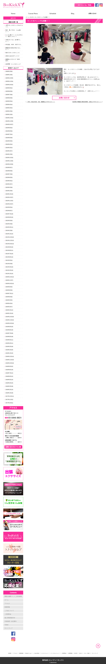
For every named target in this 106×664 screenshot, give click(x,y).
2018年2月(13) (9, 389)
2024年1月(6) (8, 154)
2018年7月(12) (9, 373)
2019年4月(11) (9, 343)
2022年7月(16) (9, 214)
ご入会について (9, 610)
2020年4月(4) (8, 303)
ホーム (27, 17)
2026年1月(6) (8, 74)
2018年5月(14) (9, 379)
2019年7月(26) (9, 333)
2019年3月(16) (9, 346)
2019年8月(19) (9, 330)
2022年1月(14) (9, 233)
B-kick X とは (28, 653)
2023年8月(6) (8, 170)
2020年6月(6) (8, 296)
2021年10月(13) (9, 243)
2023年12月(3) (9, 157)
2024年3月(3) (8, 147)
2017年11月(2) (9, 399)
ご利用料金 (8, 614)
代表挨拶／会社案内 (10, 621)
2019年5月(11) (9, 339)
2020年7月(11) (9, 293)
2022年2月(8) (8, 230)
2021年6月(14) (9, 257)
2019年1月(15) (9, 353)
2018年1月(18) (9, 393)
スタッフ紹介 (87, 653)
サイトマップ (9, 628)
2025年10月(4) (9, 84)
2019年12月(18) (9, 316)
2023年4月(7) (8, 184)
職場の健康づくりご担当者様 (13, 596)
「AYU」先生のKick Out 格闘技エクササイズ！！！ (41, 101)
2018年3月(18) (9, 386)
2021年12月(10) (9, 237)
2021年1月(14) (9, 273)
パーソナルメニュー (54, 653)
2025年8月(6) (8, 91)
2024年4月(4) (8, 144)
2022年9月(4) (8, 207)
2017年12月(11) (9, 396)
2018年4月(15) (9, 383)
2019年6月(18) (9, 336)
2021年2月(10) (9, 270)
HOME (9, 653)
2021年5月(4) (8, 260)
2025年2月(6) (8, 111)
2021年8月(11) (9, 250)
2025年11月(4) (9, 81)
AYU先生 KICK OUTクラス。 (13, 44)
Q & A (80, 653)
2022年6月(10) (9, 217)
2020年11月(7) (9, 280)
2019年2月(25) (9, 349)
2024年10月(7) (9, 124)
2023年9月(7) (8, 167)
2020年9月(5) (8, 286)
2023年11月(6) (9, 161)
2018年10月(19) (9, 363)
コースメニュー (44, 653)
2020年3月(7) (8, 306)
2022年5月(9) (8, 220)
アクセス (7, 603)
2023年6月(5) (8, 177)
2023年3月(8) (8, 187)
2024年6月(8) (8, 137)
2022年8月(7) (8, 210)
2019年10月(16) (9, 323)
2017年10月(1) (9, 402)
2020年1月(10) (9, 313)
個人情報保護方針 (10, 617)
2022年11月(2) (9, 200)
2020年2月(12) (9, 310)
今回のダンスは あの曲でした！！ (13, 40)
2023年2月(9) (8, 190)
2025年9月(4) (8, 88)
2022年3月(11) (9, 227)
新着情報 (7, 607)
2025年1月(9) (8, 114)
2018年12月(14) (9, 356)
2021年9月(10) (9, 247)
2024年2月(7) (8, 151)
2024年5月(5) (8, 141)
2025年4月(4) (8, 104)
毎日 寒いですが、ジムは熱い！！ (13, 30)
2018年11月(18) (9, 359)
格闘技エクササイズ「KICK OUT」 (13, 60)
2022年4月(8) (8, 223)
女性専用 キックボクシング (13, 64)
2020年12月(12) (9, 277)
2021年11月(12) (9, 240)
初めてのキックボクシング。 (13, 52)
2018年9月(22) (9, 366)
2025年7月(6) (8, 94)
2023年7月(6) (8, 174)
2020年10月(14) (9, 283)
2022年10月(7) (9, 204)
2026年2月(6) (8, 71)
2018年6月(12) (9, 376)
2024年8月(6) (8, 131)
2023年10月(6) (9, 164)
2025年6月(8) (8, 98)
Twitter (6, 624)
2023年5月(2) (8, 180)
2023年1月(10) (9, 194)
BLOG (32, 17)
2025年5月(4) (8, 101)
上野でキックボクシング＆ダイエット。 (14, 26)
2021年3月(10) (9, 267)
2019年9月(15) (9, 326)
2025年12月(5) (9, 78)
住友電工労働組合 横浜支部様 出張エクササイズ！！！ (87, 101)
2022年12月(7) (9, 197)
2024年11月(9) (9, 121)
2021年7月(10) (9, 253)
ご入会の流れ (36, 653)
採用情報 (70, 653)
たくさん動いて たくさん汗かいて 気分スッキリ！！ (14, 35)
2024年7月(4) (8, 134)
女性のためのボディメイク (12, 56)
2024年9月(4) (8, 127)
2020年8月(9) (8, 290)
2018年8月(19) (9, 369)
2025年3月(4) (8, 107)
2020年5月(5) (8, 300)
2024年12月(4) (9, 117)
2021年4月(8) (8, 263)
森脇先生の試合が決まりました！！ (13, 48)
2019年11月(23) (9, 320)
